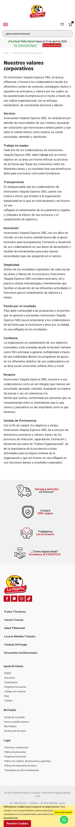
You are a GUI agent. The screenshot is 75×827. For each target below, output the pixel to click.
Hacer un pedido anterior (16, 722)
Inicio (6, 53)
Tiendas (8, 700)
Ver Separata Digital (25, 45)
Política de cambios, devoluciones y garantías (27, 761)
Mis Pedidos (10, 726)
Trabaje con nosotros (15, 691)
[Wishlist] (62, 24)
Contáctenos (10, 682)
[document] (37, 816)
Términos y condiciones (16, 747)
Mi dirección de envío (15, 731)
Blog (6, 696)
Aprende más (11, 818)
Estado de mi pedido (14, 717)
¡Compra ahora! (52, 45)
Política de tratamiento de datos (20, 765)
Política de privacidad (15, 752)
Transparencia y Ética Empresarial (21, 770)
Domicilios (9, 678)
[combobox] (37, 33)
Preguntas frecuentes (15, 687)
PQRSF (7, 673)
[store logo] (37, 12)
